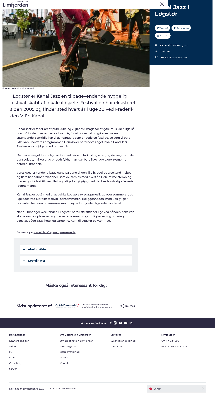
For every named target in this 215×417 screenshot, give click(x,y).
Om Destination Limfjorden (78, 362)
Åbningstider (35, 267)
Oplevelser (44, 10)
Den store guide (107, 13)
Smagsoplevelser (123, 10)
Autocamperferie (148, 10)
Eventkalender (99, 10)
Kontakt (66, 385)
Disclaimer (117, 368)
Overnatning (169, 10)
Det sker (182, 75)
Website (164, 69)
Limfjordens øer (21, 362)
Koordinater (34, 278)
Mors (178, 3)
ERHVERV (207, 3)
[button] (112, 325)
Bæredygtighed (71, 374)
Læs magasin (69, 368)
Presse (65, 379)
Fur (163, 3)
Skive (170, 3)
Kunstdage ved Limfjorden (71, 10)
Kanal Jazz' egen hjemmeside (55, 250)
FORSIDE (196, 3)
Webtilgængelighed (123, 362)
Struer (186, 3)
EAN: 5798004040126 (174, 368)
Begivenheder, (169, 75)
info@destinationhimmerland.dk (91, 327)
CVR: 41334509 (170, 362)
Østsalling (17, 385)
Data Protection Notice (65, 411)
